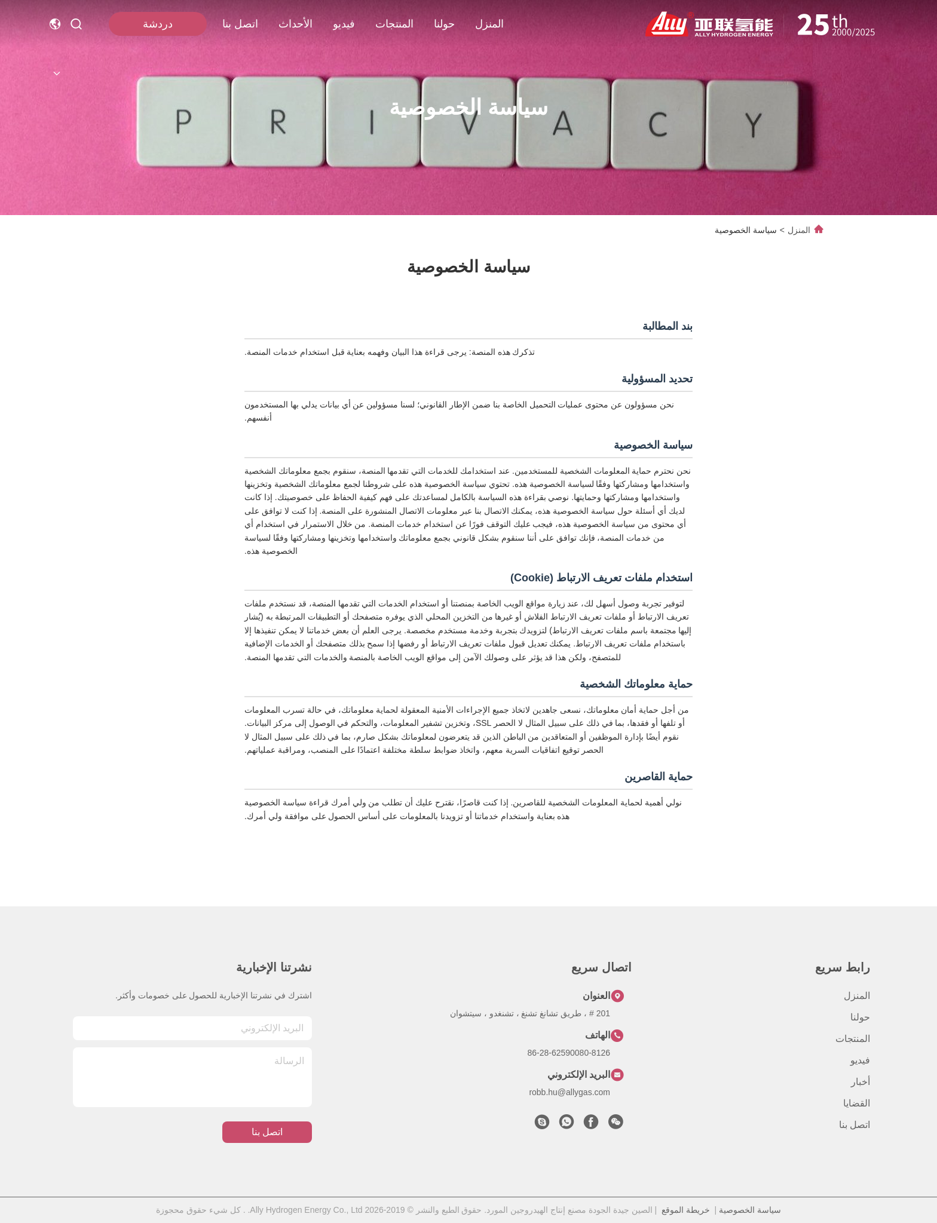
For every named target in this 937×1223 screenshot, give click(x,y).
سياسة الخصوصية (750, 1210)
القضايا (856, 1103)
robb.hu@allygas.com (569, 1092)
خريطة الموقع (686, 1210)
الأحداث (295, 24)
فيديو (344, 24)
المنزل (489, 24)
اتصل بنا (240, 24)
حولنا (444, 24)
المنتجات (394, 24)
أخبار (860, 1082)
